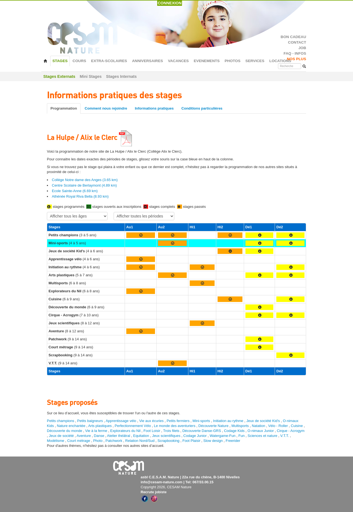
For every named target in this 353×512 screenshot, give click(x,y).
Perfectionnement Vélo (133, 426)
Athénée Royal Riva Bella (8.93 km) (80, 196)
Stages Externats (59, 76)
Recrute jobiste (154, 492)
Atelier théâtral (118, 436)
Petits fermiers (178, 421)
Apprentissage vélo (121, 421)
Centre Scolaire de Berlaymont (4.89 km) (84, 185)
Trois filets (171, 431)
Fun (242, 436)
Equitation (141, 436)
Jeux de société (62, 436)
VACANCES (178, 61)
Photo (98, 441)
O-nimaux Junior (260, 431)
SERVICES (254, 61)
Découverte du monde (65, 431)
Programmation (63, 108)
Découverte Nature (213, 426)
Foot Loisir (151, 431)
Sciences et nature (263, 436)
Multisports (240, 426)
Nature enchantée (71, 426)
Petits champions (60, 421)
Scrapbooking (168, 441)
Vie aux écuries (151, 421)
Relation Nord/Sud (139, 441)
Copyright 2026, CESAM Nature (166, 487)
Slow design (213, 441)
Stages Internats (121, 76)
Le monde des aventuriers (174, 426)
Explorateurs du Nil (125, 431)
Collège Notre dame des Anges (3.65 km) (84, 180)
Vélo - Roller (278, 426)
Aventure (84, 436)
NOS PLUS (296, 59)
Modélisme (55, 441)
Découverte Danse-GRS (201, 431)
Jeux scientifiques (166, 436)
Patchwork (113, 441)
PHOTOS (232, 61)
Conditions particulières (202, 108)
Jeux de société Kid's (263, 421)
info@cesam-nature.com (161, 482)
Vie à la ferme (96, 431)
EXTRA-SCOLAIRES (109, 61)
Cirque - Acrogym (290, 431)
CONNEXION (170, 3)
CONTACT (297, 42)
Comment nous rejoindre (106, 108)
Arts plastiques (100, 426)
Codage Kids (234, 431)
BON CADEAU (293, 37)
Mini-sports (201, 421)
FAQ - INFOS (295, 53)
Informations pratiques (154, 108)
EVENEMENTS (207, 61)
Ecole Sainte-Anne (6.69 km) (75, 191)
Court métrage (78, 441)
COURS (79, 61)
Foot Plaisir (191, 441)
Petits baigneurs (90, 421)
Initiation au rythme (228, 421)
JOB (302, 48)
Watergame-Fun (222, 436)
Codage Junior (195, 436)
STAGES (60, 61)
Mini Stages (90, 76)
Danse (99, 436)
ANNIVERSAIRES (147, 61)
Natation (258, 426)
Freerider (233, 441)
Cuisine (297, 426)
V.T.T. (284, 436)
